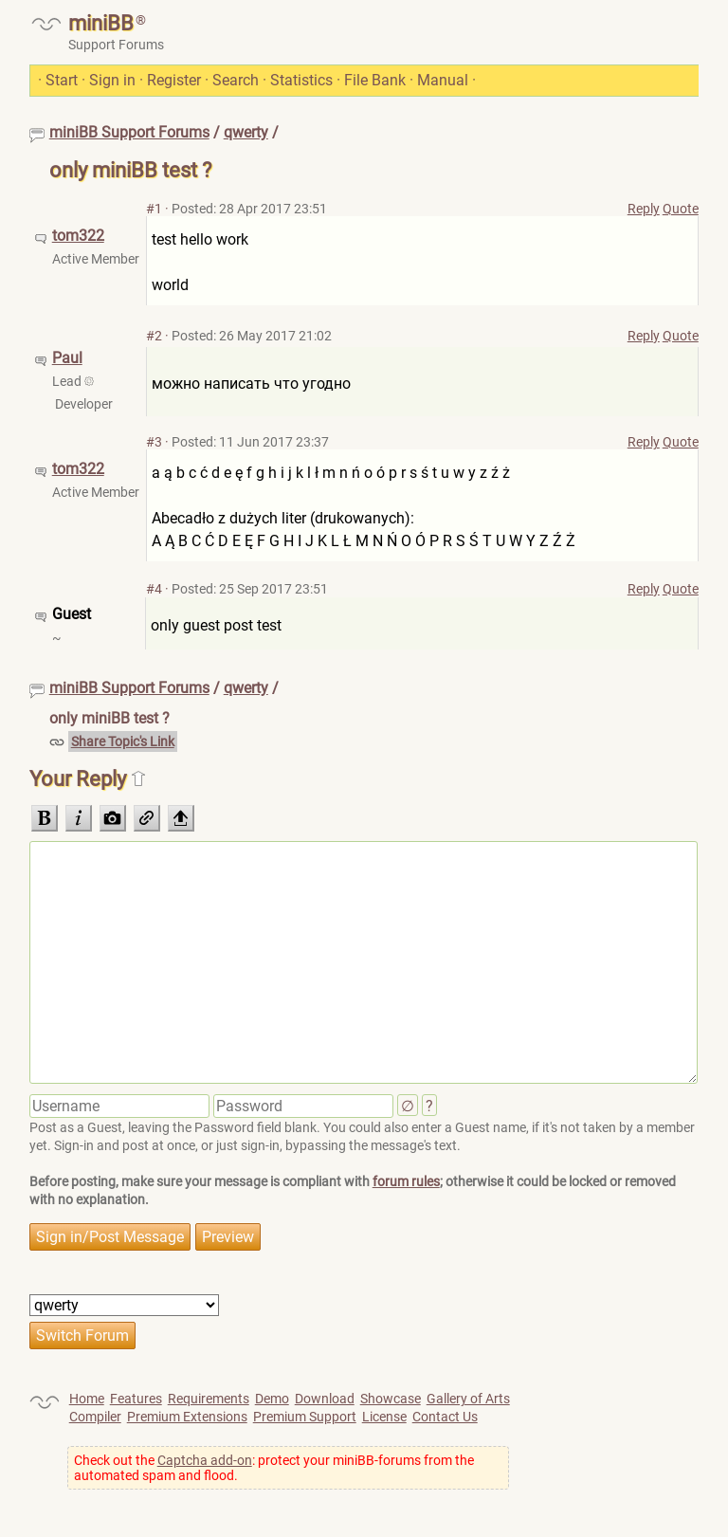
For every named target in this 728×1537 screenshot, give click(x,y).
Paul (67, 358)
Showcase (390, 1398)
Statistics (301, 80)
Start (62, 80)
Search (235, 80)
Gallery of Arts (468, 1398)
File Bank (375, 80)
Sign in (112, 80)
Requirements (208, 1398)
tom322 (78, 236)
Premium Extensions (187, 1416)
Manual (442, 80)
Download (325, 1398)
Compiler (95, 1416)
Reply (644, 208)
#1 (154, 208)
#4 (154, 588)
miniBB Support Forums (129, 132)
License (384, 1416)
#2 (154, 335)
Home (86, 1398)
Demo (272, 1398)
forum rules (406, 1181)
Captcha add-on (204, 1460)
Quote (681, 208)
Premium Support (304, 1416)
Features (136, 1398)
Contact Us (445, 1416)
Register (174, 80)
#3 (154, 441)
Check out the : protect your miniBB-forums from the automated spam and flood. (274, 1468)
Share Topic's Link (122, 741)
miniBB (101, 23)
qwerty (246, 132)
